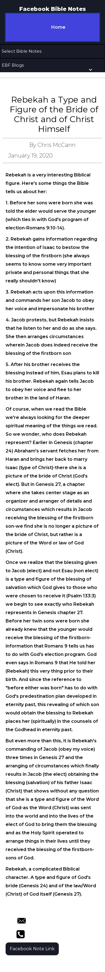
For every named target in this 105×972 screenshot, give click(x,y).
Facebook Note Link (32, 948)
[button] (52, 51)
